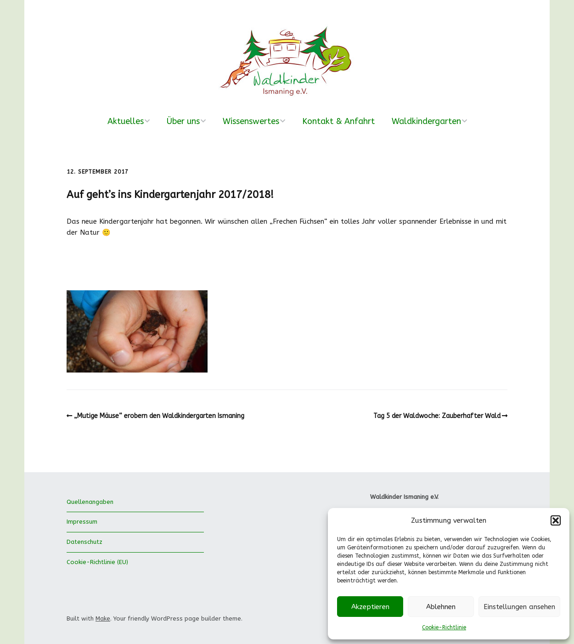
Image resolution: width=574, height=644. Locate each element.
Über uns (183, 121)
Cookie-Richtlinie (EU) (97, 562)
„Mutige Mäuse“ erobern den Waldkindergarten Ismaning (159, 416)
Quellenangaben (90, 501)
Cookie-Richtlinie (444, 627)
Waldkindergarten (426, 121)
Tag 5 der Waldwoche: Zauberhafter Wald (437, 416)
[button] (555, 520)
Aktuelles (125, 121)
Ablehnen (441, 607)
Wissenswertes (251, 121)
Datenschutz (84, 541)
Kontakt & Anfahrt (338, 121)
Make (103, 618)
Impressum (82, 521)
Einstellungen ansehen (519, 607)
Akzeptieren (370, 607)
